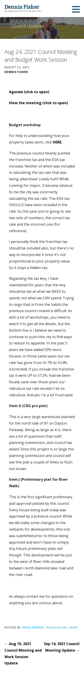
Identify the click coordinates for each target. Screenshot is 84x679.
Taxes (73, 627)
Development (33, 627)
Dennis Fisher (21, 6)
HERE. (57, 142)
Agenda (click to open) (29, 91)
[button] (77, 9)
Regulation (57, 627)
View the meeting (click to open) (38, 102)
